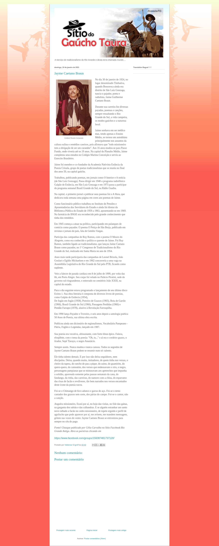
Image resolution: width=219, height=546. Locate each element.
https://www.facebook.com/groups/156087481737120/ (84, 438)
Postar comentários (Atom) (95, 538)
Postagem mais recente (66, 530)
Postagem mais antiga (117, 530)
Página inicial (92, 530)
